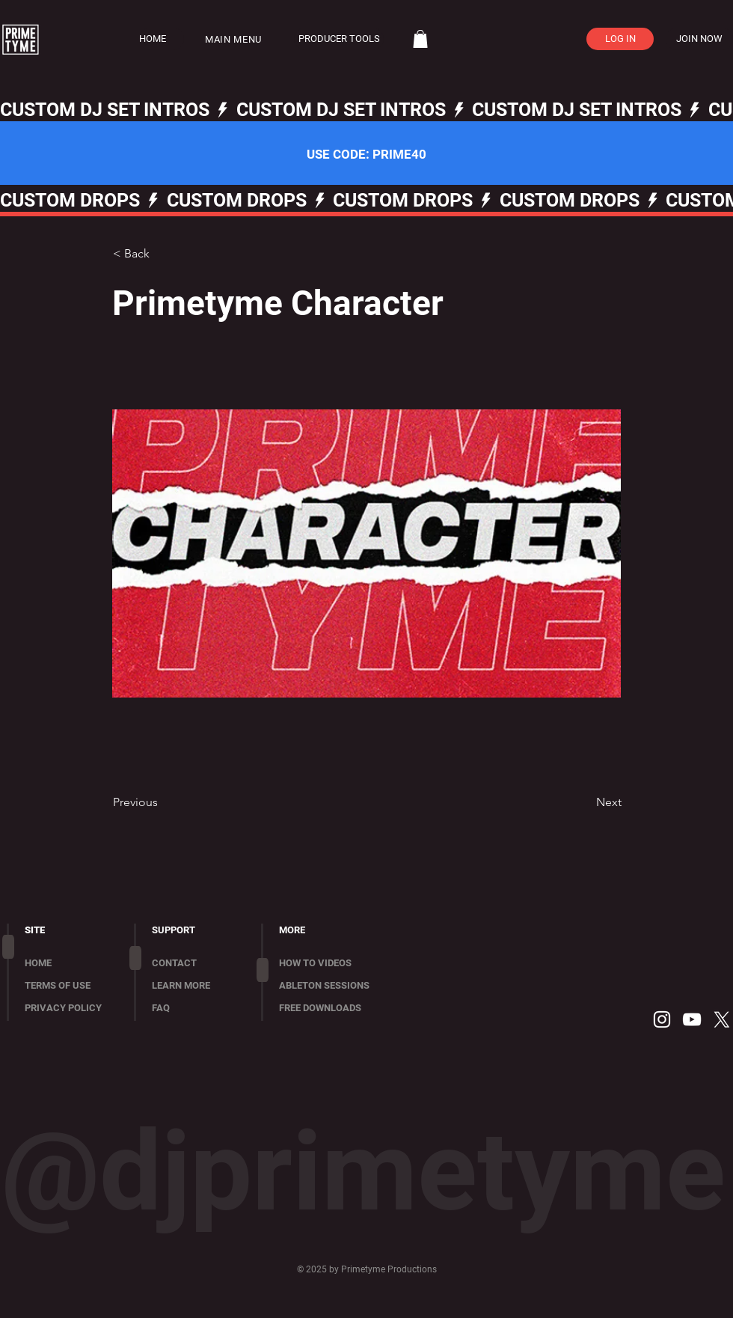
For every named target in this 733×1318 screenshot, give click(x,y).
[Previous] (162, 802)
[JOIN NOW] (699, 39)
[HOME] (161, 39)
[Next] (584, 802)
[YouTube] (692, 1019)
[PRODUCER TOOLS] (339, 39)
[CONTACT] (197, 963)
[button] (242, 39)
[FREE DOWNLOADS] (335, 1008)
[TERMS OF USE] (69, 985)
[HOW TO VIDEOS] (335, 963)
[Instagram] (662, 1019)
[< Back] (162, 254)
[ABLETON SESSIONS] (335, 985)
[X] (722, 1019)
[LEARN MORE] (197, 985)
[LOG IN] (620, 39)
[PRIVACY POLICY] (69, 1008)
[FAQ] (197, 1008)
